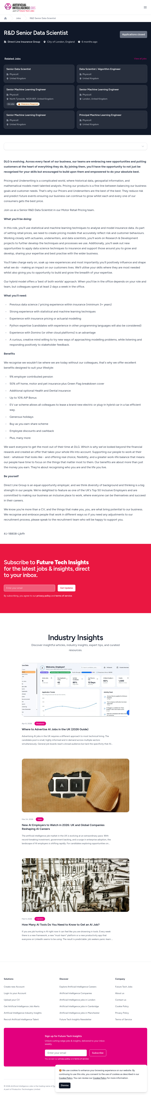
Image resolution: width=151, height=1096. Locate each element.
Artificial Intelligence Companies (75, 993)
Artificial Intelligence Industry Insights (23, 1013)
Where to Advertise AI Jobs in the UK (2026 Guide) (55, 729)
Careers (39, 919)
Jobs (18, 18)
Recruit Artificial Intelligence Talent (21, 1019)
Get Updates (66, 588)
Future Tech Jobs (123, 986)
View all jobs (140, 58)
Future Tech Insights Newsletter (75, 1019)
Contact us (120, 999)
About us (119, 993)
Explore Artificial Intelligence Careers (77, 986)
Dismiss (65, 1085)
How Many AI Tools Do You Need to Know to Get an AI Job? (61, 924)
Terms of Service (123, 1019)
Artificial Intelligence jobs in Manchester (79, 1013)
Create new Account (14, 986)
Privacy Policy (122, 1013)
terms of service (63, 595)
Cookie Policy (122, 1006)
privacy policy (43, 595)
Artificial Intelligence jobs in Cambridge (79, 1006)
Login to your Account (15, 993)
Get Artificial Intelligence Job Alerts (21, 1006)
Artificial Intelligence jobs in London (77, 999)
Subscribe (98, 1052)
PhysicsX (14, 74)
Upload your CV (12, 999)
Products (40, 723)
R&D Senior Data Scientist (43, 18)
